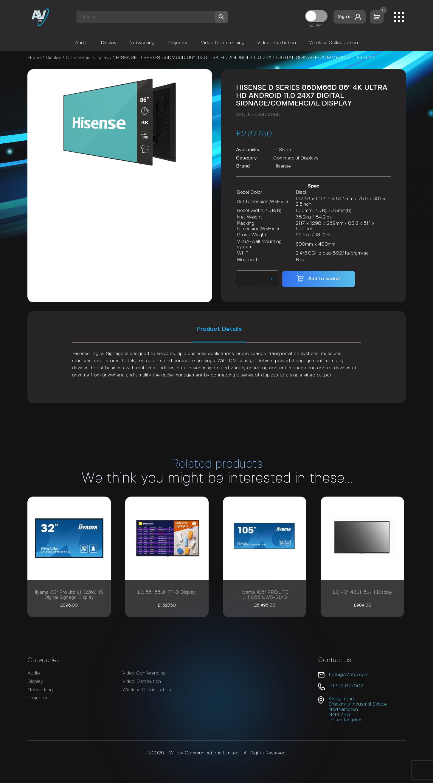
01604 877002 (346, 686)
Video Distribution (276, 43)
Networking (141, 43)
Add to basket (324, 279)
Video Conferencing (222, 43)
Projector (177, 43)
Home (34, 57)
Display (108, 43)
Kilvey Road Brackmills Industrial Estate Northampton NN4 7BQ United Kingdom (357, 709)
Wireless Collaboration (333, 43)
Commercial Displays (88, 57)
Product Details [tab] (219, 329)
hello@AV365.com (349, 674)
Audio (81, 43)
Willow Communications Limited (203, 753)
